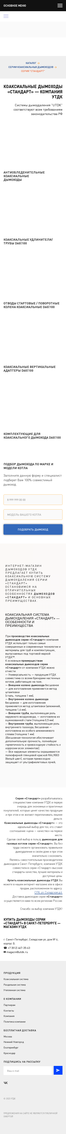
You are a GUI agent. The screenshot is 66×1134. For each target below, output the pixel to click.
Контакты (9, 1010)
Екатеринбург (11, 1047)
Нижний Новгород (14, 1041)
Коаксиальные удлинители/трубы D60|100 (28, 241)
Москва (8, 1036)
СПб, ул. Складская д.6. (48, 892)
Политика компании (15, 1021)
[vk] (6, 1083)
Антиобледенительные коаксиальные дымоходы (24, 176)
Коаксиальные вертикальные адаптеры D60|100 (30, 368)
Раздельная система (15, 984)
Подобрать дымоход (33, 529)
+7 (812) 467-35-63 (19, 948)
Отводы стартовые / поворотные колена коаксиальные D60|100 (31, 305)
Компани (8, 1015)
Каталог (31, 62)
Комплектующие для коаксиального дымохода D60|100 (32, 435)
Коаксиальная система (16, 979)
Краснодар (9, 1053)
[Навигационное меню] (60, 5)
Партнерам (9, 1004)
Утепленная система (14, 990)
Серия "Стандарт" (33, 70)
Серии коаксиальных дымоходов (30, 66)
